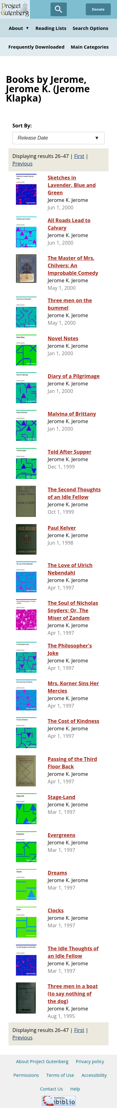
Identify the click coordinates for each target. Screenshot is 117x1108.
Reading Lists (51, 28)
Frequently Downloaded (36, 47)
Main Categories (90, 47)
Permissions (26, 1075)
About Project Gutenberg (42, 1061)
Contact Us (51, 1089)
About (19, 28)
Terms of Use (60, 1075)
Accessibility (94, 1075)
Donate (98, 9)
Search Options (90, 28)
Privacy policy (90, 1061)
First (79, 156)
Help (75, 1089)
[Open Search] (59, 9)
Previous (22, 163)
